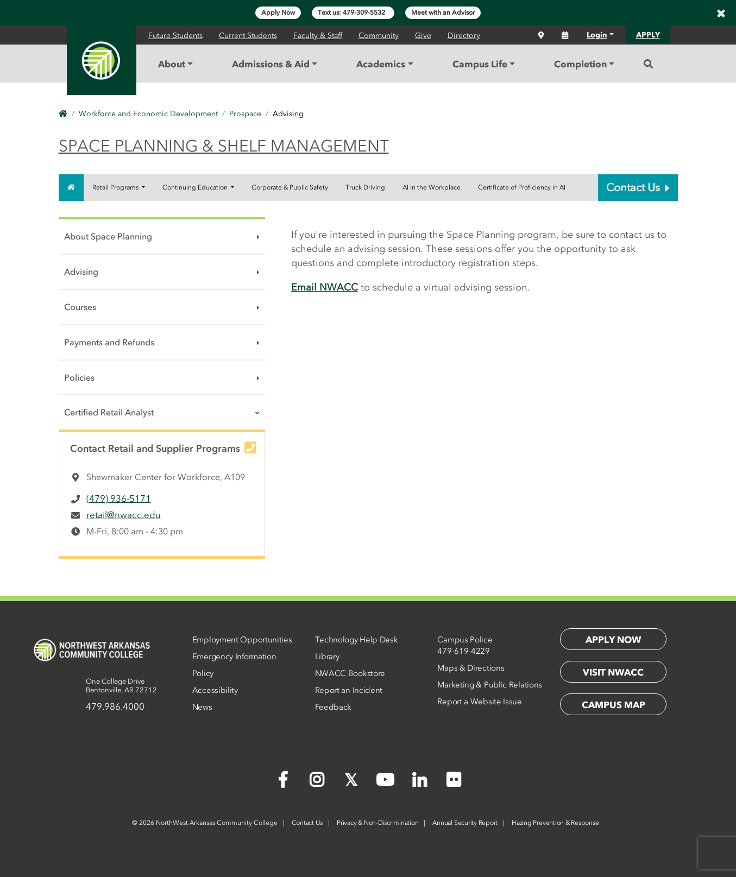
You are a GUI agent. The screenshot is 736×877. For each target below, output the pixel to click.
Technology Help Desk (356, 640)
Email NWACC (324, 287)
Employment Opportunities (242, 640)
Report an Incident (349, 690)
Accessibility (215, 690)
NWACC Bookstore (350, 673)
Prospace (245, 113)
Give (423, 35)
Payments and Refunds (109, 342)
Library (327, 656)
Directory (464, 35)
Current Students (248, 35)
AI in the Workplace (431, 187)
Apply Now (278, 12)
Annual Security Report (465, 822)
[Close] (721, 13)
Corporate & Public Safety (289, 187)
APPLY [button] (648, 35)
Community (378, 35)
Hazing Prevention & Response (555, 822)
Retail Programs (116, 187)
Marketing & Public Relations (489, 685)
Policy (202, 673)
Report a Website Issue (479, 701)
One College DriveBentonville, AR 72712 (121, 685)
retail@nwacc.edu (123, 514)
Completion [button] (580, 64)
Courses (80, 306)
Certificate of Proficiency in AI (521, 187)
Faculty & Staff (317, 35)
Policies (79, 377)
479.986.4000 (115, 706)
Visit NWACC (613, 672)
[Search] (648, 64)
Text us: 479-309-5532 (353, 12)
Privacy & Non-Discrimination (377, 822)
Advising (81, 271)
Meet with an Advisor (443, 12)
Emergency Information (234, 656)
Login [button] (597, 35)
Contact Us (638, 187)
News (202, 707)
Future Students (175, 35)
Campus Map (613, 704)
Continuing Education (195, 187)
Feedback (333, 707)
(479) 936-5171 (118, 498)
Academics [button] (380, 64)
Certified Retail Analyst (109, 412)
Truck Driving (365, 187)
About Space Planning (108, 236)
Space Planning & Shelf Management (224, 146)
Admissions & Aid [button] (271, 64)
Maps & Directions (470, 668)
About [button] (171, 64)
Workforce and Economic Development (148, 113)
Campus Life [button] (479, 64)
